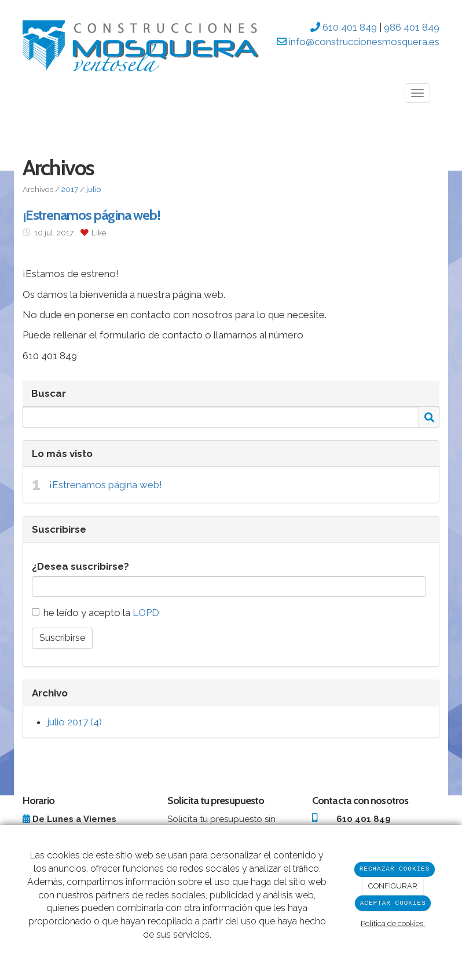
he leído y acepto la (95, 612)
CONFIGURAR (392, 886)
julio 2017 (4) (74, 722)
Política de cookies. (393, 923)
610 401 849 (348, 27)
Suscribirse (62, 637)
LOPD (146, 612)
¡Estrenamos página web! (105, 485)
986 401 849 (411, 27)
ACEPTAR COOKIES (393, 903)
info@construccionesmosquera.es (363, 41)
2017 (69, 189)
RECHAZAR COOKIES (395, 869)
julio (93, 189)
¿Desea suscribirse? (80, 566)
